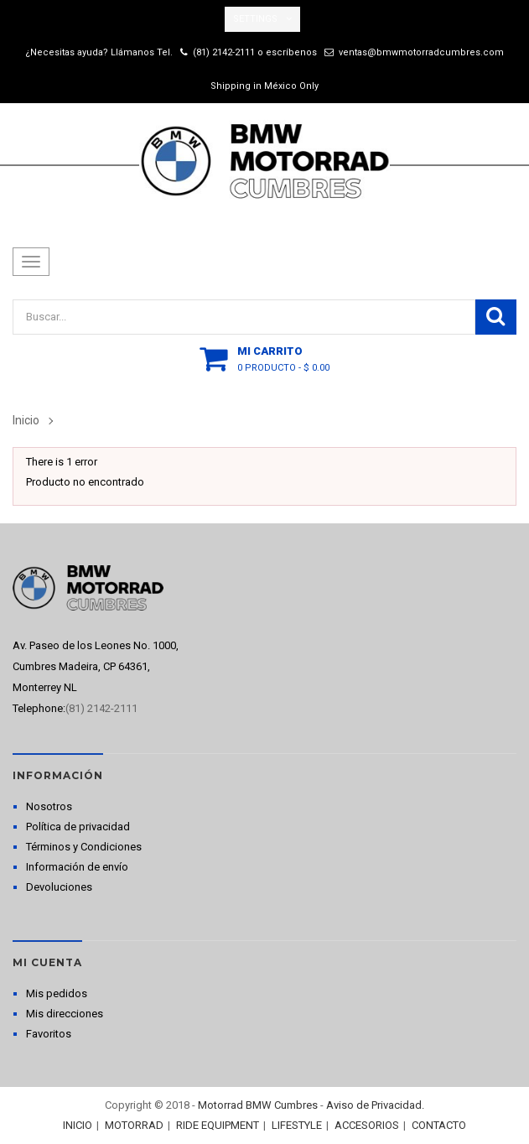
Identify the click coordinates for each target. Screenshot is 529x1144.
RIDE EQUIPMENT (217, 1125)
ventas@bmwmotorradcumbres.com (421, 52)
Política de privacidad (78, 826)
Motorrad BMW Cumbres (258, 1105)
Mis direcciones (64, 1013)
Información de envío (77, 867)
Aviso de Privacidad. (375, 1105)
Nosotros (49, 806)
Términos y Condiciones (84, 846)
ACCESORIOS (367, 1125)
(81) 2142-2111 (224, 52)
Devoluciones (59, 887)
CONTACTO (439, 1125)
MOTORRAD (134, 1125)
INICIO (77, 1125)
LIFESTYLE (297, 1125)
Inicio (26, 420)
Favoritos (48, 1033)
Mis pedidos (56, 993)
